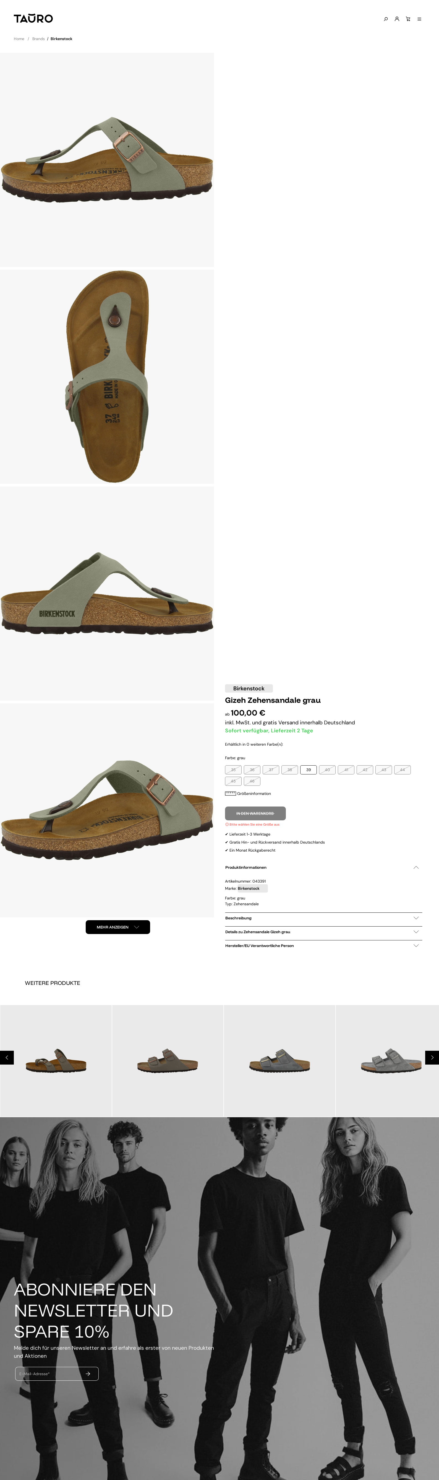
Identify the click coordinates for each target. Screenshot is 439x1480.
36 (252, 769)
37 (271, 769)
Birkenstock (249, 688)
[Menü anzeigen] (419, 19)
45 (233, 781)
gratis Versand (281, 722)
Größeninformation (248, 793)
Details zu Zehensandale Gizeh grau (322, 931)
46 (252, 781)
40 (327, 769)
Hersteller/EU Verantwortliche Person (322, 945)
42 (365, 769)
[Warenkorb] (408, 19)
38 (290, 769)
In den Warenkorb (255, 813)
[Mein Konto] (397, 19)
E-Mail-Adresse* (34, 1373)
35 (233, 769)
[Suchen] (385, 19)
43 (383, 769)
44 (402, 769)
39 (308, 769)
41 (346, 769)
